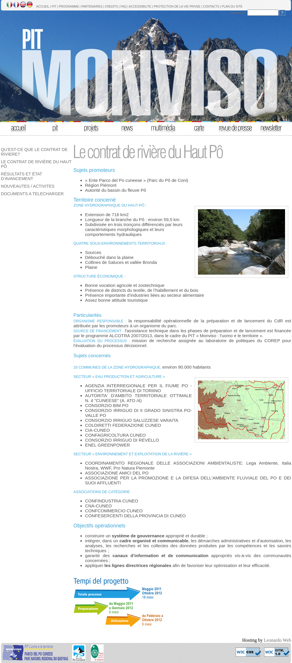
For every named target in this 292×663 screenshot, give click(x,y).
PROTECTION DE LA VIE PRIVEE (177, 6)
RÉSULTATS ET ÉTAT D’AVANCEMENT (21, 176)
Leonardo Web (277, 640)
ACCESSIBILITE (140, 6)
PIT (54, 6)
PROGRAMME (69, 6)
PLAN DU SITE (232, 6)
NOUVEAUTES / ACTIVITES (28, 186)
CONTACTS (211, 6)
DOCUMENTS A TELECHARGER (32, 193)
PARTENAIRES (91, 6)
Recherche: (238, 13)
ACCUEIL (42, 6)
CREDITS (111, 6)
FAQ (123, 6)
